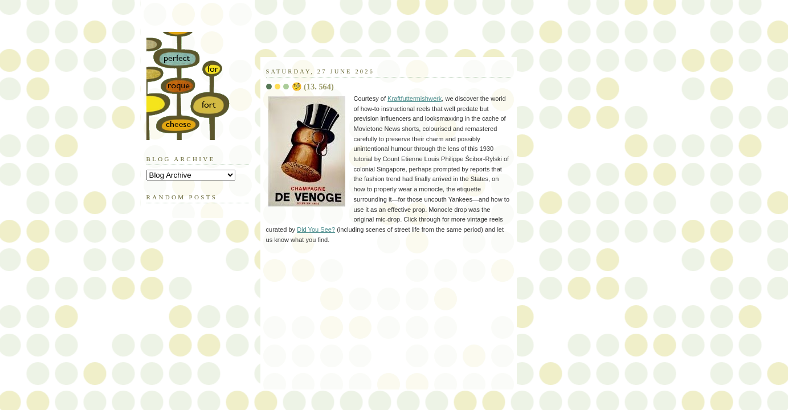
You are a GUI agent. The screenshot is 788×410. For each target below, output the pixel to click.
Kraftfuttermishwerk (414, 98)
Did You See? (316, 229)
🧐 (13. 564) (313, 86)
